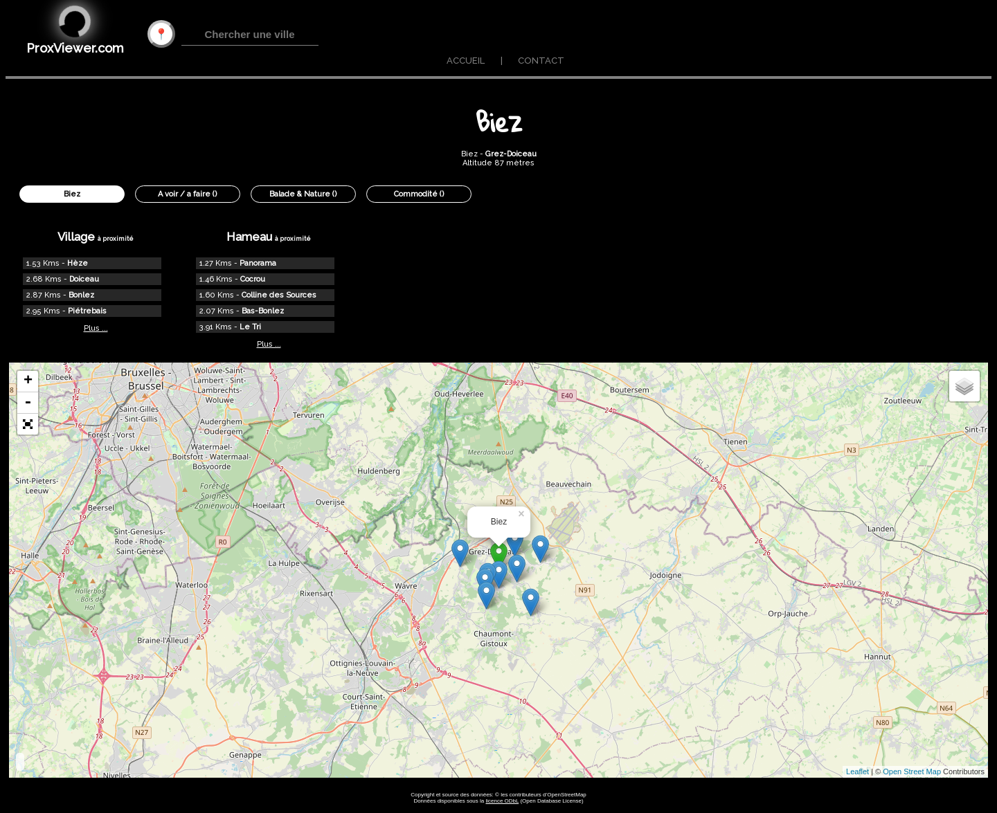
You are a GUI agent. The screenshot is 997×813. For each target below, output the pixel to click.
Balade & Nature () (303, 194)
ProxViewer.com (75, 48)
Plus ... (96, 328)
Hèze (77, 263)
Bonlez (81, 295)
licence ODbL (502, 801)
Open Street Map (912, 771)
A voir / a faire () (187, 194)
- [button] (28, 403)
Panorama (258, 263)
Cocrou (252, 279)
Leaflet (857, 771)
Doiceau (84, 279)
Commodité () (419, 194)
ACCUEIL (466, 60)
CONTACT (541, 60)
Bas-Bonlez (263, 311)
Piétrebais (87, 311)
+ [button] (28, 381)
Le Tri (250, 326)
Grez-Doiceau (511, 153)
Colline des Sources (279, 295)
